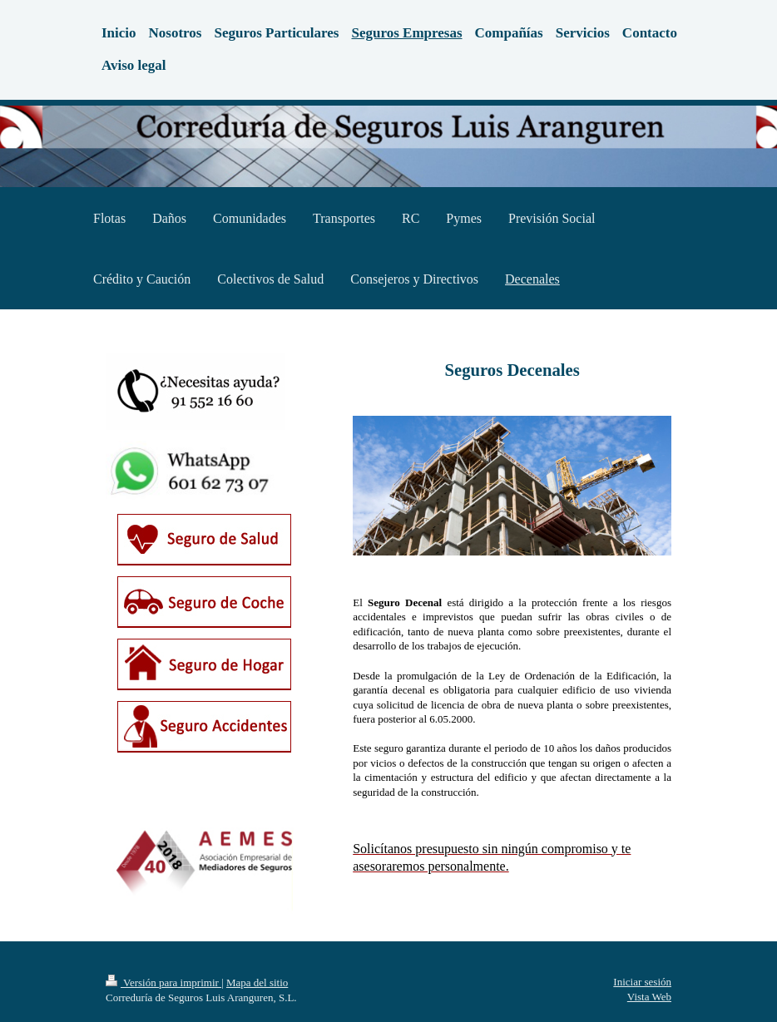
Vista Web (649, 996)
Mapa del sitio (257, 982)
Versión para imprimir (163, 982)
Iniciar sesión (642, 981)
